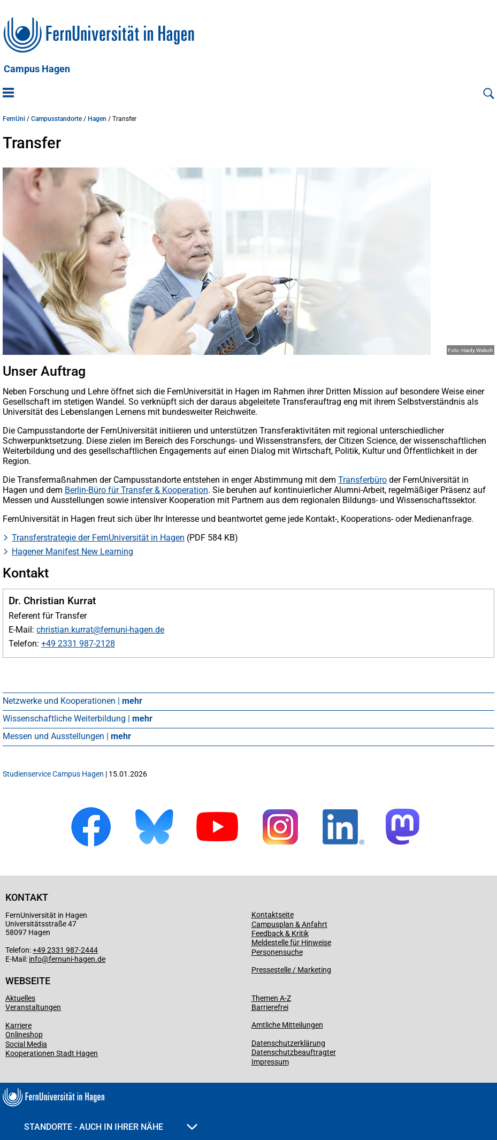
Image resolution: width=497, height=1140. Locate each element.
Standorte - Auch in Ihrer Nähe (110, 1127)
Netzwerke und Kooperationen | (72, 701)
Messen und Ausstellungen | (67, 736)
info (35, 959)
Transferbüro (362, 480)
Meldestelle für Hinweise (291, 942)
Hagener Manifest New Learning (72, 551)
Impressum (270, 1062)
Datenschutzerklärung (288, 1043)
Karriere (18, 1025)
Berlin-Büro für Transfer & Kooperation (136, 490)
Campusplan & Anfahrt (289, 924)
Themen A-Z (271, 998)
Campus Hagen (37, 69)
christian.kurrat (64, 630)
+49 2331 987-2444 (65, 950)
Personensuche (277, 952)
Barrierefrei (269, 1007)
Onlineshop (24, 1034)
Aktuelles (20, 998)
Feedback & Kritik (280, 933)
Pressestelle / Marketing (291, 970)
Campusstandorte (56, 119)
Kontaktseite (272, 914)
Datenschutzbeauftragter (293, 1052)
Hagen (97, 119)
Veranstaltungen (33, 1007)
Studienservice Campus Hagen (53, 774)
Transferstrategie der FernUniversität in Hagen (98, 538)
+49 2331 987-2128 (78, 644)
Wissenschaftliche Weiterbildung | (77, 718)
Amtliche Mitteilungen (287, 1025)
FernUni (14, 119)
